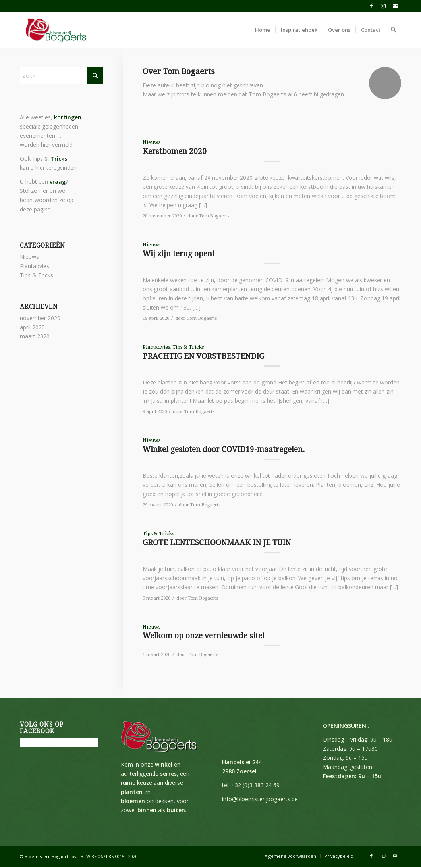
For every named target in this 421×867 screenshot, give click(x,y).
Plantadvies (156, 347)
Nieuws (151, 142)
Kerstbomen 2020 (175, 151)
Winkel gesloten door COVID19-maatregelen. (224, 449)
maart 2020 (35, 336)
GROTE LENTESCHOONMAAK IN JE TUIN (217, 542)
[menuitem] (262, 30)
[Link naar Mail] (395, 6)
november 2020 (40, 318)
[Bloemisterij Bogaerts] (55, 30)
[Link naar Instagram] (383, 6)
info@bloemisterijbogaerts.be (260, 799)
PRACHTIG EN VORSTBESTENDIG (203, 356)
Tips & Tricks (188, 347)
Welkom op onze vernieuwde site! (204, 635)
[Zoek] (393, 30)
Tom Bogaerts (214, 216)
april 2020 (32, 327)
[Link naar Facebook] (371, 6)
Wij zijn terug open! (178, 253)
